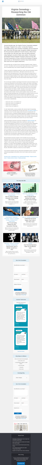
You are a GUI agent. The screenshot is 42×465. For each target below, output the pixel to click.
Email (23, 404)
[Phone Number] (17, 283)
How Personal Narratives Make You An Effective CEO (30, 248)
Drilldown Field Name (17, 285)
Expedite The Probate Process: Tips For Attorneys (20, 452)
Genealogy (18, 193)
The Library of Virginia (32, 110)
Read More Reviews (21, 352)
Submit (18, 291)
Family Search (30, 193)
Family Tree (12, 220)
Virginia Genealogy (31, 120)
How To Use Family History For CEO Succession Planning (11, 226)
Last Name (24, 275)
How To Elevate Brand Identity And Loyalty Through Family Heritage (30, 198)
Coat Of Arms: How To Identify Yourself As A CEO (12, 249)
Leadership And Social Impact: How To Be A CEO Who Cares (30, 222)
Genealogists (16, 220)
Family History (13, 193)
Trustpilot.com (21, 305)
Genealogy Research (11, 195)
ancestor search (8, 156)
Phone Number (17, 404)
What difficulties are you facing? (19, 266)
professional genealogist (24, 156)
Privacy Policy (23, 296)
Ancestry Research (7, 193)
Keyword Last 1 (16, 409)
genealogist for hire (15, 156)
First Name (16, 275)
